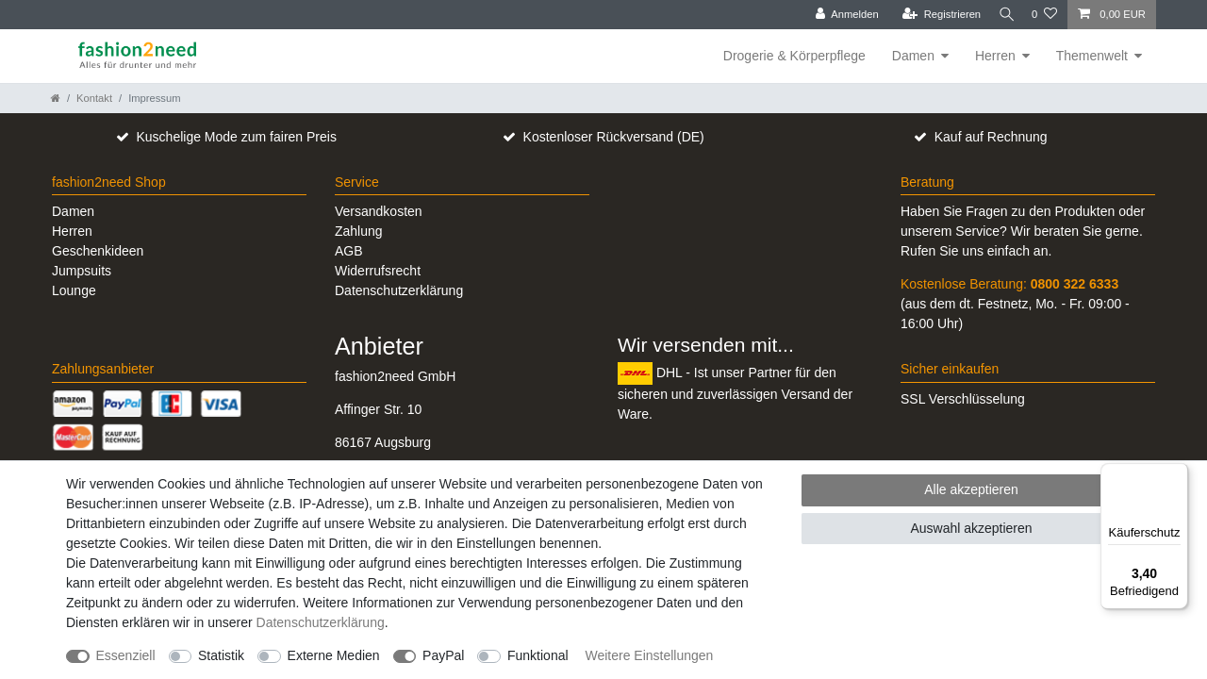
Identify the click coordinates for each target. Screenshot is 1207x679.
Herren (995, 55)
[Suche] (1002, 14)
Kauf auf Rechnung (991, 136)
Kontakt (94, 98)
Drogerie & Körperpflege (794, 55)
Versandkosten (378, 211)
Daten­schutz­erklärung (320, 622)
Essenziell (126, 655)
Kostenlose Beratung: (1009, 283)
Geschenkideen (97, 250)
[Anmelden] (840, 14)
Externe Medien (334, 655)
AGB (349, 250)
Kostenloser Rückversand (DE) (613, 136)
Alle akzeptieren (971, 489)
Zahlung (359, 231)
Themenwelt (1092, 55)
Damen (913, 55)
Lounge (74, 290)
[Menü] (1177, 474)
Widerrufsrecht (378, 270)
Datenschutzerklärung (399, 290)
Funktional (538, 655)
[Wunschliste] (1044, 14)
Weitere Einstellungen (649, 655)
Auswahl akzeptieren (971, 528)
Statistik (221, 655)
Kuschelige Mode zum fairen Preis (236, 136)
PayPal (443, 655)
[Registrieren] (933, 14)
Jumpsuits (81, 270)
